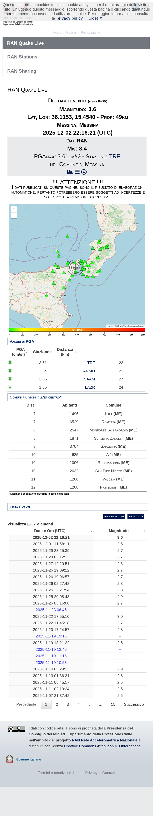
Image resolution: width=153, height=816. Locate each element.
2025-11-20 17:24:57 (28, 649)
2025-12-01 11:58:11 (28, 546)
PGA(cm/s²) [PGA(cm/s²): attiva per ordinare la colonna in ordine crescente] (17, 351)
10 (21, 454)
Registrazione (90, 32)
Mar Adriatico (89, 649)
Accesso (71, 32)
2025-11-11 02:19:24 (28, 713)
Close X (95, 18)
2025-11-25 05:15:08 (28, 615)
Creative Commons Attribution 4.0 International (103, 775)
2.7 (59, 555)
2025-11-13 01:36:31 (28, 697)
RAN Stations (22, 56)
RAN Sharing (21, 71)
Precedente (26, 733)
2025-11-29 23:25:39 (28, 555)
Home (57, 32)
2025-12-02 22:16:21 (28, 537)
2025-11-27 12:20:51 (28, 571)
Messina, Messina (89, 537)
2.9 (59, 606)
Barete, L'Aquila (89, 555)
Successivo (134, 733)
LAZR (44, 392)
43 (118, 546)
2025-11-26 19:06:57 (28, 586)
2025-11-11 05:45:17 (28, 706)
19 (118, 706)
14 (118, 697)
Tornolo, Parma (89, 562)
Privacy (91, 802)
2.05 (22, 381)
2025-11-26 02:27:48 (28, 593)
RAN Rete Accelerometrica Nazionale (104, 769)
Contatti (108, 802)
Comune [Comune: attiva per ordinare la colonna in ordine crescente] (120, 352)
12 (21, 487)
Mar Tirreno (89, 606)
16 (118, 615)
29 (118, 688)
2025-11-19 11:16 (28, 675)
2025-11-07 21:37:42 (28, 722)
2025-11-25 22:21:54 (28, 599)
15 (113, 733)
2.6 (59, 571)
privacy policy (70, 18)
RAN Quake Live (25, 43)
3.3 (59, 599)
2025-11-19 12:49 (28, 668)
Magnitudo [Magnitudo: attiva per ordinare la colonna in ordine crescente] (58, 531)
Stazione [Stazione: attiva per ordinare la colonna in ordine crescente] (39, 352)
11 (21, 479)
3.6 (59, 537)
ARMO (43, 371)
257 (118, 606)
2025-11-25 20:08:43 (28, 606)
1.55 (22, 392)
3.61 (22, 363)
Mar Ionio (89, 706)
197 (118, 713)
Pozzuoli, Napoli (89, 599)
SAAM (43, 381)
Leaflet (110, 326)
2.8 (59, 593)
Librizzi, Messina (89, 593)
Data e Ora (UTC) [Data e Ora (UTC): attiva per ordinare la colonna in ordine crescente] (27, 531)
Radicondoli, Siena (89, 580)
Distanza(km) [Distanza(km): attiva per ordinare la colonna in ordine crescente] (62, 351)
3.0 (59, 631)
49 (118, 537)
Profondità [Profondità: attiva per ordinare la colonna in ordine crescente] (117, 531)
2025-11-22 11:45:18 (28, 640)
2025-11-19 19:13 (28, 655)
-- (59, 624)
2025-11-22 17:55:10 (28, 631)
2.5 (59, 546)
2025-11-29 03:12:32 (28, 562)
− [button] (14, 215)
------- (89, 624)
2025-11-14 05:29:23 (28, 688)
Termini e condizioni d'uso (59, 802)
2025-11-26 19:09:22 (28, 580)
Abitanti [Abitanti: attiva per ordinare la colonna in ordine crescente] (85, 352)
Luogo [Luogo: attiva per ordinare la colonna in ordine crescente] (88, 531)
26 (118, 649)
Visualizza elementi (30, 524)
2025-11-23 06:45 (28, 624)
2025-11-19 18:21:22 (28, 662)
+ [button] (14, 209)
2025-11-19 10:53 (28, 682)
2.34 (22, 371)
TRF (114, 156)
